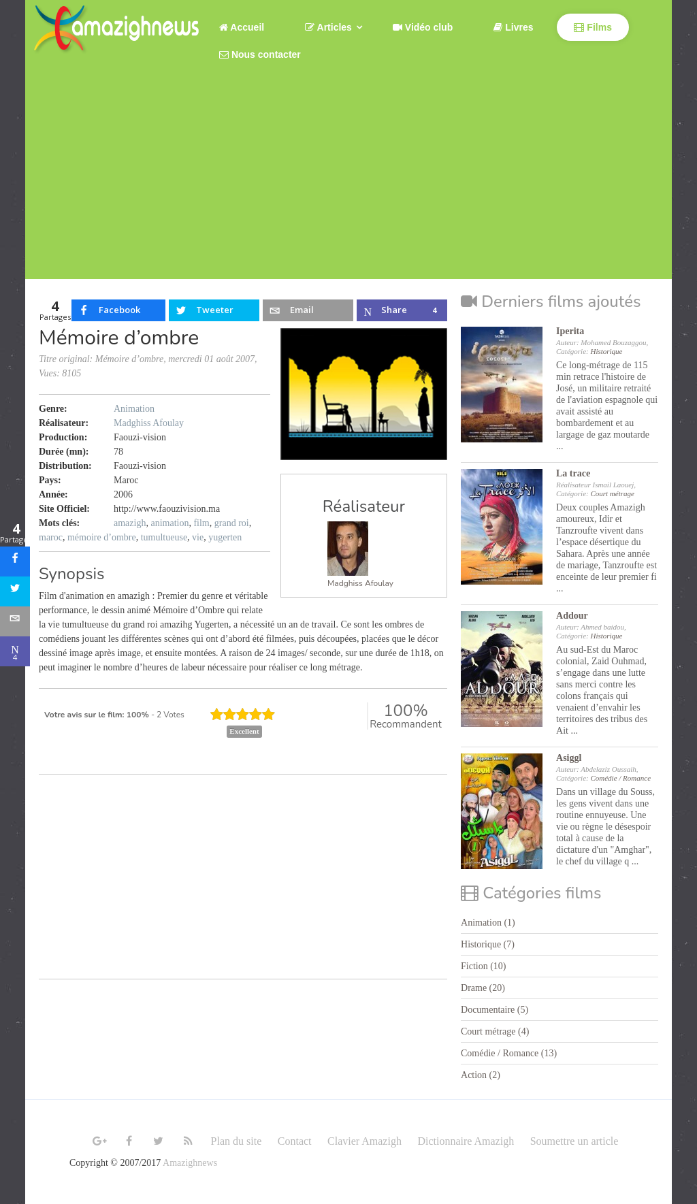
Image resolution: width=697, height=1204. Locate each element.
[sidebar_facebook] (15, 561)
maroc (51, 537)
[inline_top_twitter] (214, 310)
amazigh (130, 523)
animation (169, 523)
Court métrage (612, 493)
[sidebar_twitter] (15, 591)
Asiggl (568, 758)
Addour (572, 616)
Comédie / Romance (620, 778)
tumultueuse (164, 537)
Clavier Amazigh (364, 1141)
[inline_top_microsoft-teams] (402, 310)
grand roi (231, 523)
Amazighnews (190, 1163)
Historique (606, 351)
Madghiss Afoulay (360, 583)
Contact (295, 1141)
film (201, 523)
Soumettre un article (574, 1141)
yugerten (225, 537)
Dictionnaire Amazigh (465, 1141)
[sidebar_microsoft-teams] (15, 651)
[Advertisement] (348, 183)
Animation (134, 409)
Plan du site (236, 1141)
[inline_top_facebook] (118, 310)
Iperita (570, 331)
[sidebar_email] (15, 621)
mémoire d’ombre (101, 537)
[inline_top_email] (308, 310)
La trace (573, 473)
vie (198, 537)
